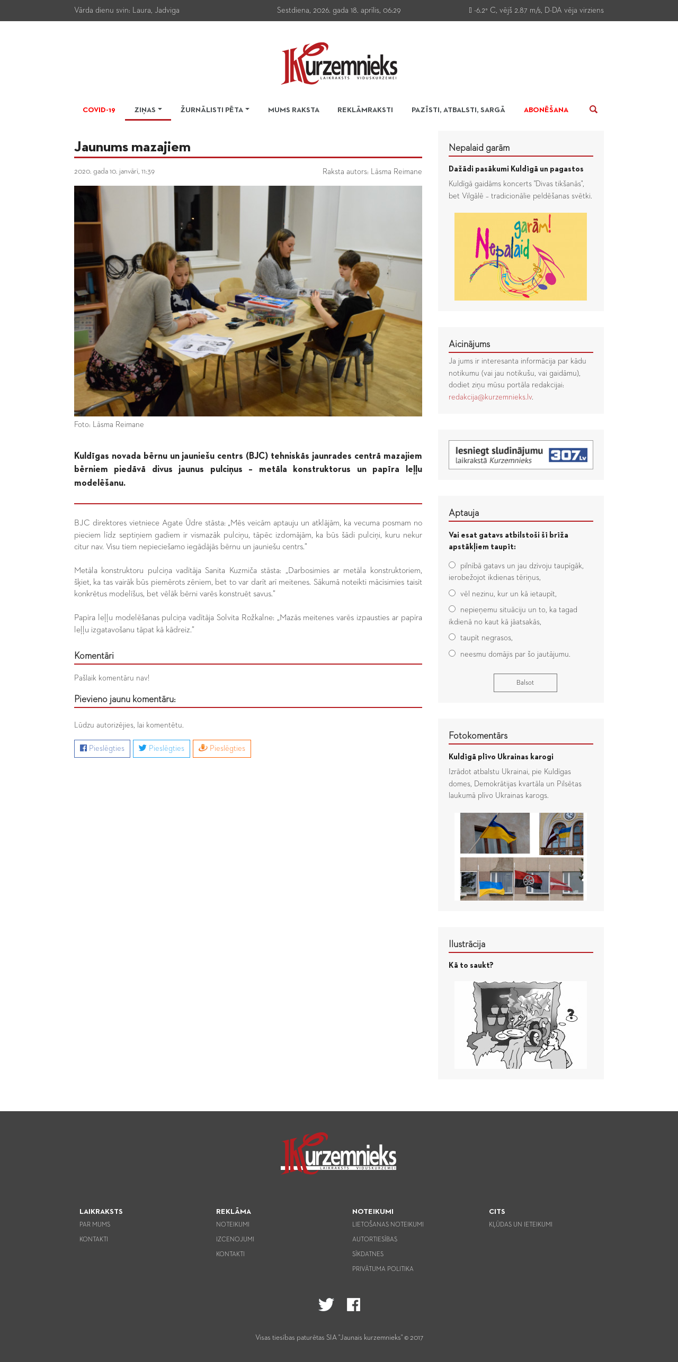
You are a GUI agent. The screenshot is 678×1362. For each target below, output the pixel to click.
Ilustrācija (467, 944)
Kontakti (93, 1240)
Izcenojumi (235, 1240)
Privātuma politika (383, 1269)
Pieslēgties (102, 748)
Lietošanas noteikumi (388, 1225)
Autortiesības (374, 1240)
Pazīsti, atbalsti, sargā (458, 110)
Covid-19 (99, 110)
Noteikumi (232, 1225)
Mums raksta (293, 110)
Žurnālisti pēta (211, 110)
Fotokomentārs (478, 736)
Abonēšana (546, 110)
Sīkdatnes (367, 1254)
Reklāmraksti (365, 110)
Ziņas (145, 110)
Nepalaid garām (479, 148)
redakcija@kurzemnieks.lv (490, 397)
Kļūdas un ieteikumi (520, 1225)
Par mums (94, 1225)
